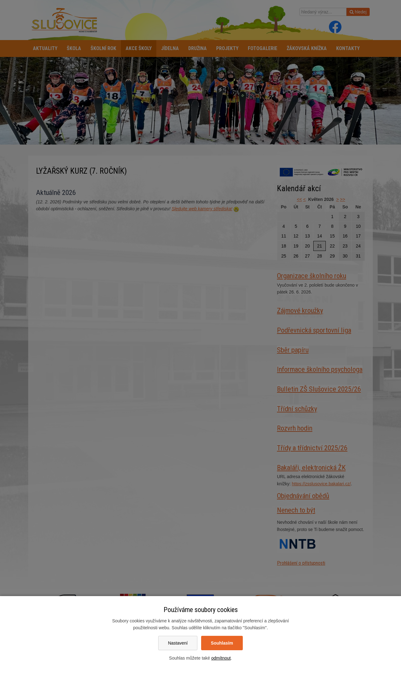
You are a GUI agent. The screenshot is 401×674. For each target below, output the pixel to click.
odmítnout (221, 658)
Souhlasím (222, 643)
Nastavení (178, 643)
